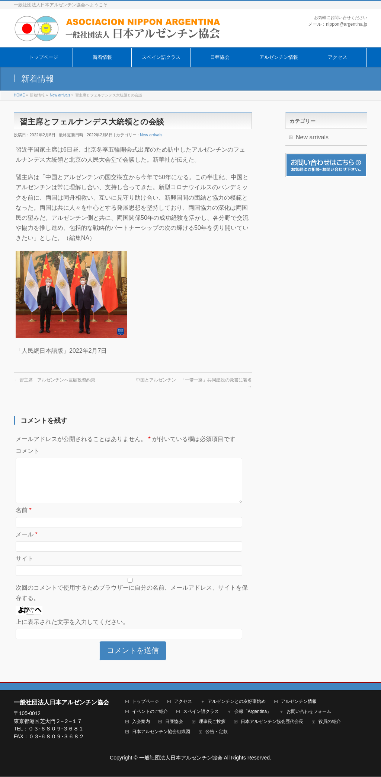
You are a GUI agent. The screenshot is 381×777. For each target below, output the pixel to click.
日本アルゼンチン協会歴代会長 (272, 722)
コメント (27, 451)
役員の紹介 (329, 722)
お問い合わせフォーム (308, 712)
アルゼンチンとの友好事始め (237, 702)
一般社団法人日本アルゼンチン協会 (180, 758)
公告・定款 (216, 732)
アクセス (183, 702)
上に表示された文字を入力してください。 (72, 631)
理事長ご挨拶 (212, 722)
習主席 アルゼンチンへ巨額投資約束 (54, 380)
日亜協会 (174, 722)
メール (27, 543)
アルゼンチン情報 (299, 702)
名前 (24, 519)
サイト (24, 567)
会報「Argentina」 (252, 712)
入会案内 (141, 722)
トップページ (145, 702)
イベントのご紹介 (150, 712)
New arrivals (151, 135)
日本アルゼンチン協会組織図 (161, 732)
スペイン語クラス (201, 712)
